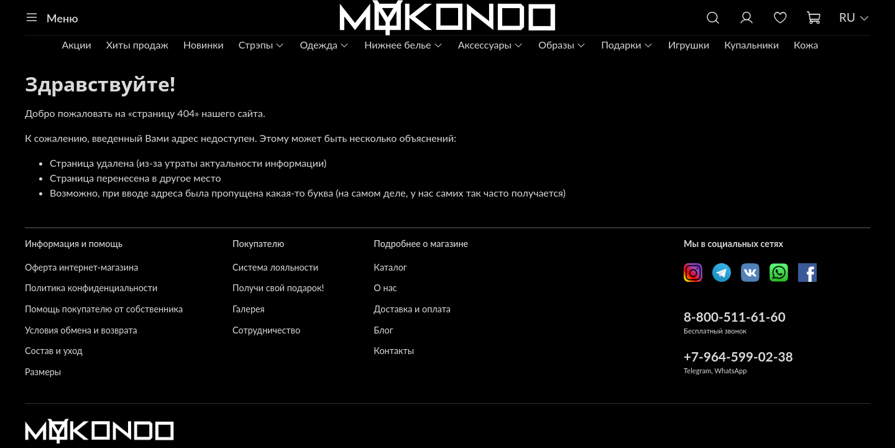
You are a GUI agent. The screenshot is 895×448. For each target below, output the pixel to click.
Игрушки (688, 44)
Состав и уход (54, 350)
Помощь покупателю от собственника (104, 309)
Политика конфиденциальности (91, 287)
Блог (383, 330)
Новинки (203, 44)
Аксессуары (491, 44)
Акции (76, 44)
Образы (562, 44)
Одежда (324, 44)
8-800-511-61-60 (735, 316)
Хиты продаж (137, 44)
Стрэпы (262, 44)
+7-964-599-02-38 (738, 356)
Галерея (248, 309)
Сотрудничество (266, 330)
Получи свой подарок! (278, 287)
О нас (385, 287)
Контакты (394, 350)
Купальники (751, 44)
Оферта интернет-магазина (81, 267)
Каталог (390, 267)
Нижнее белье (403, 44)
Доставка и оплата (412, 309)
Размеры (43, 371)
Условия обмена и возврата (81, 330)
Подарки (627, 44)
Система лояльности (275, 267)
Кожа (806, 44)
